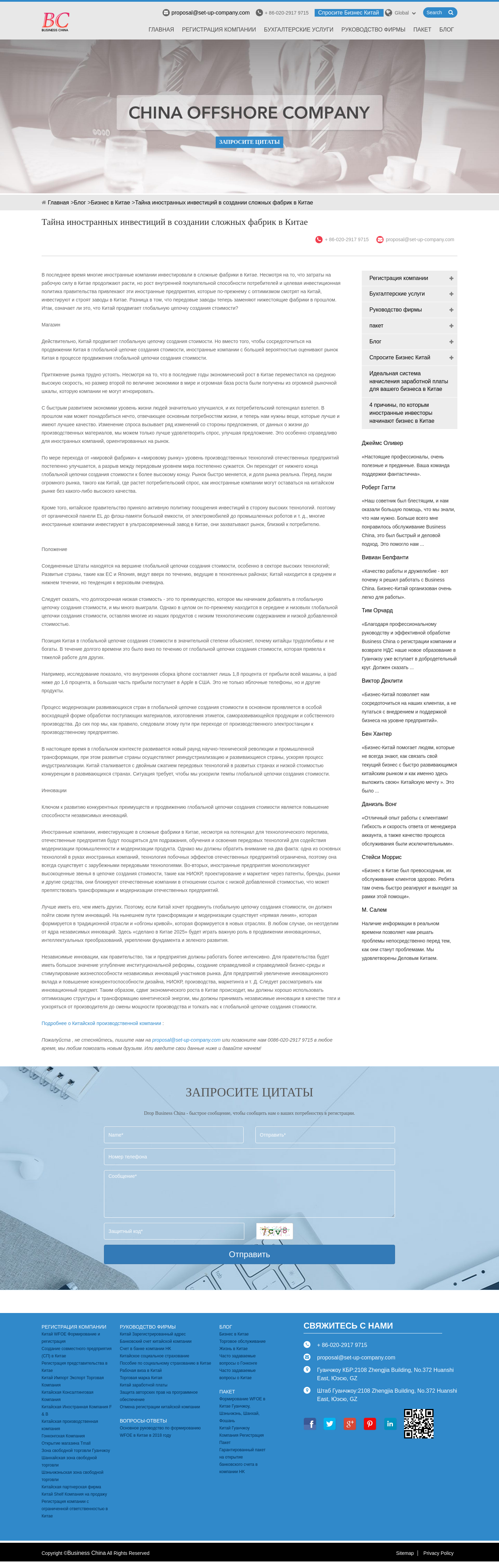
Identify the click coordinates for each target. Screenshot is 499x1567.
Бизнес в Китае (110, 202)
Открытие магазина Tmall (66, 1443)
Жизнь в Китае (233, 1348)
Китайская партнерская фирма (71, 1487)
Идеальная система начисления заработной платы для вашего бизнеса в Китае (408, 381)
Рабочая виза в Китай (141, 1370)
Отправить (249, 1254)
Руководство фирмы (373, 30)
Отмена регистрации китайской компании (160, 1406)
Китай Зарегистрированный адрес (153, 1334)
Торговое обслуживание (242, 1341)
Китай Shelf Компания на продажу (74, 1494)
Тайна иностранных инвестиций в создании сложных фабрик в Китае (224, 202)
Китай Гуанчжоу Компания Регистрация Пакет (241, 1435)
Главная (161, 30)
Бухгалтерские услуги (299, 30)
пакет (422, 30)
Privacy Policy (438, 1553)
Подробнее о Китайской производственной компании (101, 1023)
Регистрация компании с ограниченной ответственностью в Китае (75, 1508)
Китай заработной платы (143, 1385)
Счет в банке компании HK (145, 1348)
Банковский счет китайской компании (156, 1341)
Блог (446, 30)
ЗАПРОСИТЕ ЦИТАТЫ (249, 142)
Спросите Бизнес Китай (348, 13)
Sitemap (405, 1553)
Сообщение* (249, 1194)
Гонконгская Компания (63, 1436)
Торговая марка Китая (141, 1377)
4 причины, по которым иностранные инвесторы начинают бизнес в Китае (402, 413)
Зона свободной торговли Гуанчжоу (76, 1450)
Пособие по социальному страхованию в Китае (165, 1363)
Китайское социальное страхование (154, 1356)
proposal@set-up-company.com (206, 13)
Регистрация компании (219, 30)
